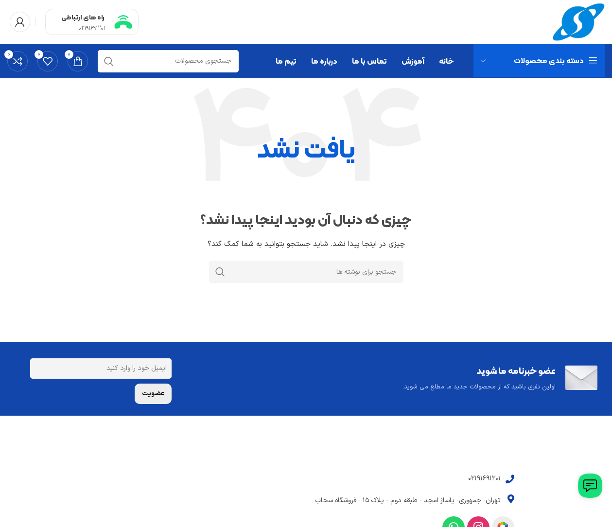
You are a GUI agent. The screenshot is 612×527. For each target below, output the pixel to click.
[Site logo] (579, 22)
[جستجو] (168, 61)
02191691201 (91, 28)
